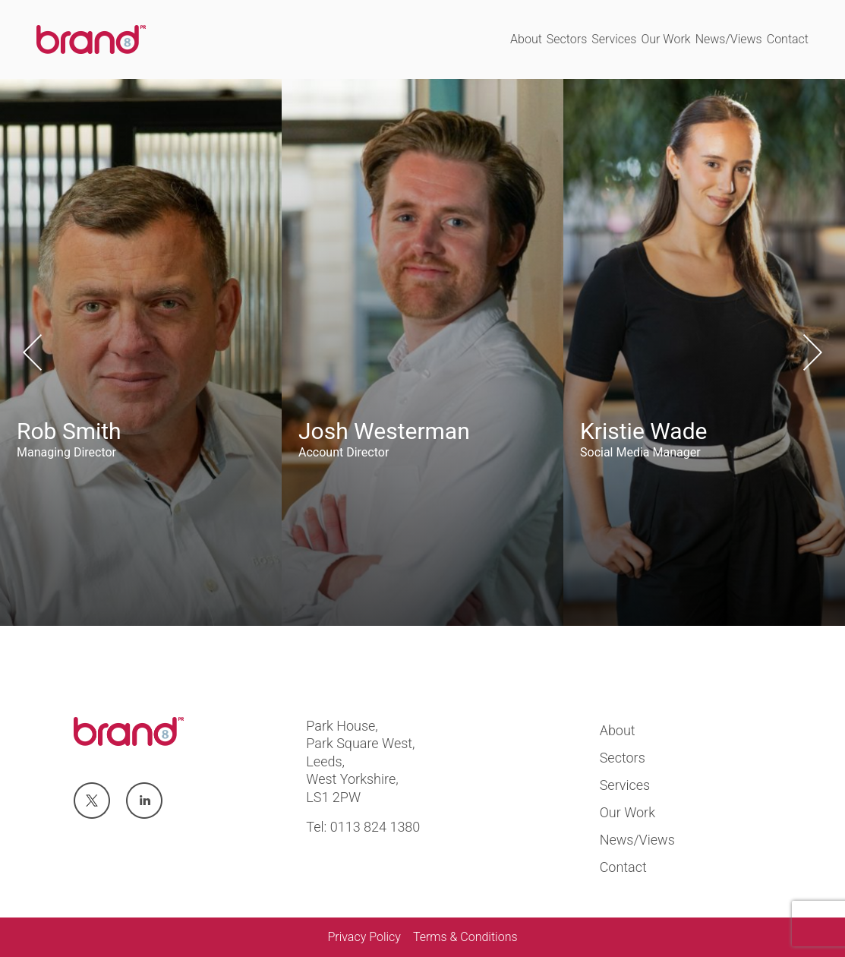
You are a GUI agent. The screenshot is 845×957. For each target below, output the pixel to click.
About (526, 39)
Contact (788, 39)
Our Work (665, 39)
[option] (141, 352)
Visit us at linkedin (144, 801)
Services (613, 39)
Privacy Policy (363, 937)
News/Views (728, 39)
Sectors (567, 39)
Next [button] (812, 352)
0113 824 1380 (375, 827)
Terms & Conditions (465, 937)
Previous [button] (32, 352)
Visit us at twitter (91, 801)
